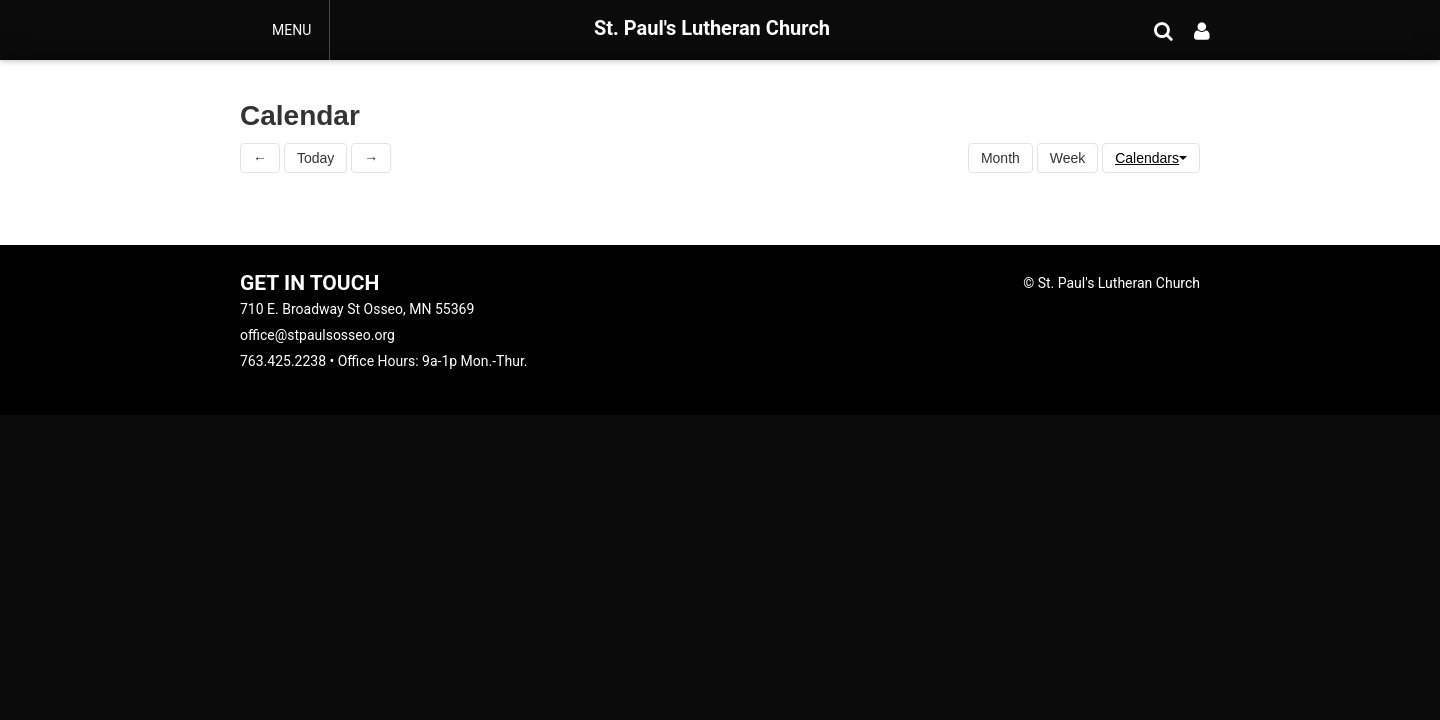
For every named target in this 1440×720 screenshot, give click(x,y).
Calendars (1151, 158)
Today (315, 158)
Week (1068, 158)
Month (1000, 158)
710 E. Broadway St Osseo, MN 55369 (357, 309)
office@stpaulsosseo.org (317, 335)
